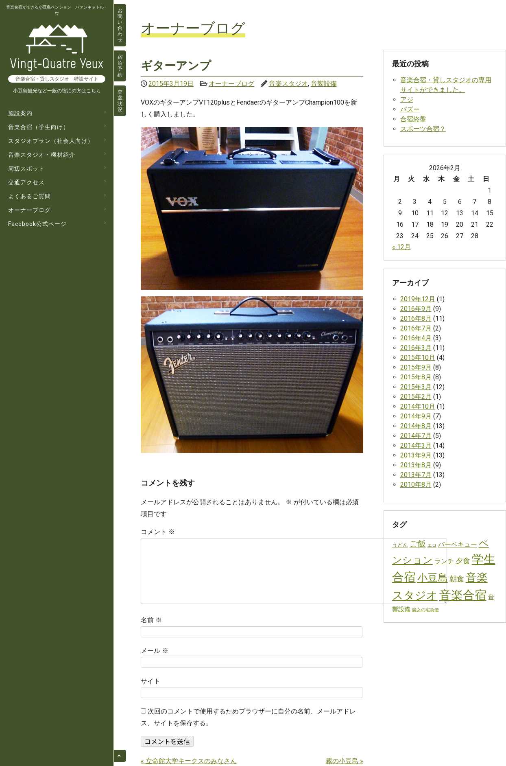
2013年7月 (416, 475)
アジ (406, 99)
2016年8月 (416, 318)
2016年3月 (416, 348)
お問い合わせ (120, 25)
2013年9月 (416, 455)
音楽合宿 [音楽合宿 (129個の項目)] (462, 595)
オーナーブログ (29, 210)
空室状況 (120, 100)
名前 (151, 620)
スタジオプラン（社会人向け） (51, 141)
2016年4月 (416, 338)
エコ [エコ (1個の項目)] (431, 545)
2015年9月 (416, 367)
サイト (150, 681)
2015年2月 (416, 397)
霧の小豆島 (344, 761)
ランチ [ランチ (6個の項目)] (444, 561)
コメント (158, 532)
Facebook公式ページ (37, 224)
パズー (410, 109)
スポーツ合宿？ (423, 129)
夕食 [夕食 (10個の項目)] (463, 560)
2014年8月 (416, 426)
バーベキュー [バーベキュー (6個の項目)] (457, 544)
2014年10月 (417, 406)
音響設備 (324, 84)
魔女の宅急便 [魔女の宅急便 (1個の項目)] (425, 610)
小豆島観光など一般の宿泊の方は (57, 91)
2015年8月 (416, 377)
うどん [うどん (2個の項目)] (400, 545)
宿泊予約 (120, 65)
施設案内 (20, 113)
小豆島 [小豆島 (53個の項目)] (432, 577)
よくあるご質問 (29, 196)
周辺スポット (26, 168)
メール (154, 650)
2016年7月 (416, 328)
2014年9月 (416, 416)
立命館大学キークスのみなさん (189, 761)
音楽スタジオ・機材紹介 (41, 154)
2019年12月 (417, 299)
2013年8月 (416, 465)
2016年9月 (416, 309)
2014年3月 (416, 445)
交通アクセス (26, 182)
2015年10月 (417, 357)
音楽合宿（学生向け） (38, 127)
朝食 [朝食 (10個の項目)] (456, 578)
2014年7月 (416, 436)
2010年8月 (416, 484)
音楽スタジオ (288, 84)
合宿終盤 (413, 119)
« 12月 (401, 247)
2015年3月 (416, 387)
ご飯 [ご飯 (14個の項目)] (418, 544)
